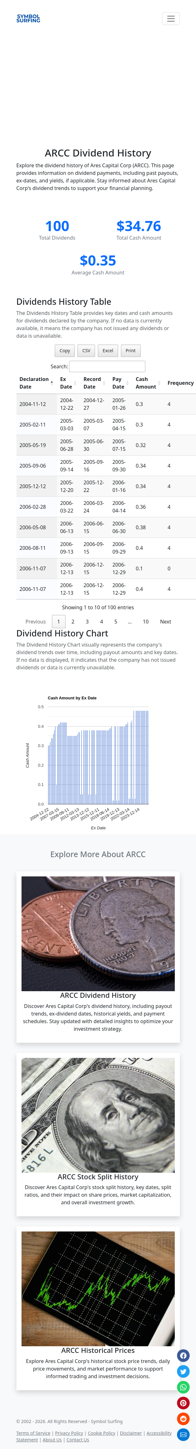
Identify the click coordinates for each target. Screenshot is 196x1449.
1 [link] (58, 621)
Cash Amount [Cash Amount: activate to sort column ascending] (146, 383)
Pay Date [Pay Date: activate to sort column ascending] (118, 383)
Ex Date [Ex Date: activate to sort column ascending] (66, 383)
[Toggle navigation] (171, 18)
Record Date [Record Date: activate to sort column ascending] (92, 383)
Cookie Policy (101, 1433)
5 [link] (115, 621)
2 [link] (73, 621)
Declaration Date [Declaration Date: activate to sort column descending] (34, 383)
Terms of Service (33, 1433)
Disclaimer (131, 1433)
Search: (98, 366)
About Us (52, 1440)
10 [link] (146, 621)
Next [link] (165, 621)
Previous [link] (35, 621)
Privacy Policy (69, 1433)
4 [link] (101, 621)
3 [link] (87, 621)
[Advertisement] (98, 79)
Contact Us (77, 1440)
